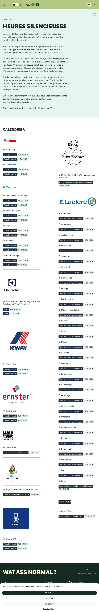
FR (89, 5)
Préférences (49, 604)
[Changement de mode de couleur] (16, 4)
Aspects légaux (48, 609)
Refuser (49, 598)
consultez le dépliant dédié (38, 108)
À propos (49, 582)
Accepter (49, 593)
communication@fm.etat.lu (16, 102)
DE (94, 5)
